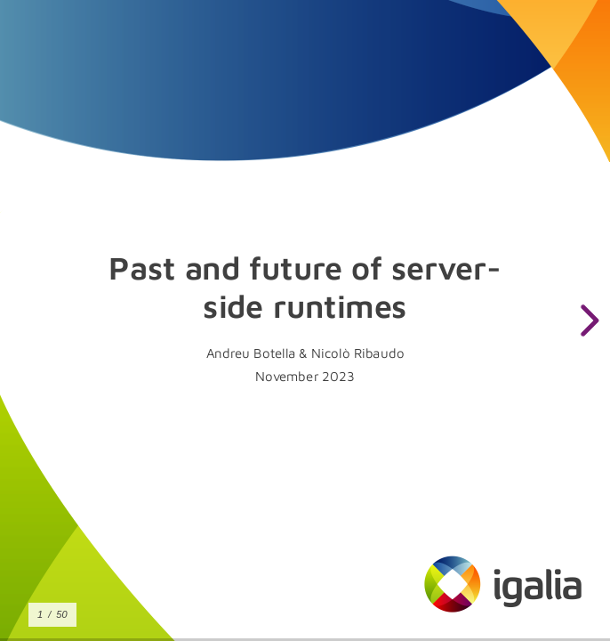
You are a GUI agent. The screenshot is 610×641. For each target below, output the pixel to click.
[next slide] (587, 320)
